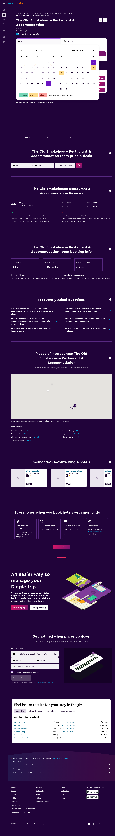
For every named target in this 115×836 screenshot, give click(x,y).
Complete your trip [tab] (68, 711)
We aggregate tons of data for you (62, 769)
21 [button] (32, 78)
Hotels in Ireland (44, 13)
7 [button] (32, 67)
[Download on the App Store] (92, 797)
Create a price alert (94, 532)
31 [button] (48, 84)
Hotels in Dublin (20, 722)
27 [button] (27, 84)
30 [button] (43, 84)
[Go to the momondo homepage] (15, 3)
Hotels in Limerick (68, 728)
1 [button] (37, 62)
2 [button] (43, 62)
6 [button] (26, 67)
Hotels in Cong (19, 732)
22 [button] (38, 78)
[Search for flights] (4, 10)
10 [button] (48, 67)
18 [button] (54, 73)
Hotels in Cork (19, 725)
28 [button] (32, 84)
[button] (3, 3)
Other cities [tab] (20, 711)
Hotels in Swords (68, 735)
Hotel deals (19, 13)
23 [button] (43, 78)
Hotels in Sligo (19, 735)
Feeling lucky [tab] (51, 711)
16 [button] (43, 73)
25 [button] (54, 78)
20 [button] (27, 78)
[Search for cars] (4, 19)
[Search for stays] (4, 15)
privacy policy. (51, 682)
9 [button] (43, 67)
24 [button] (48, 78)
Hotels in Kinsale (68, 732)
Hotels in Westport (21, 738)
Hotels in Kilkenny (68, 725)
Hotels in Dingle (68, 13)
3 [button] (48, 62)
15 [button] (38, 73)
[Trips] (4, 31)
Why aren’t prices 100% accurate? (62, 773)
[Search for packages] (4, 24)
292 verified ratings (33, 34)
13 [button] (27, 73)
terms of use (40, 682)
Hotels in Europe (31, 13)
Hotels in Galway (68, 722)
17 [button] (48, 73)
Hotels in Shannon (68, 738)
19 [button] (21, 78)
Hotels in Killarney (20, 728)
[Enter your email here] (37, 666)
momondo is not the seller (62, 765)
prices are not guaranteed (60, 758)
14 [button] (32, 73)
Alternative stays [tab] (35, 711)
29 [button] (38, 84)
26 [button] (21, 84)
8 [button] (37, 67)
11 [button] (53, 67)
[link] (61, 547)
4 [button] (53, 62)
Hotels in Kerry (56, 13)
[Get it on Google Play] (92, 792)
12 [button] (21, 73)
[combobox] (37, 654)
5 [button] (21, 67)
